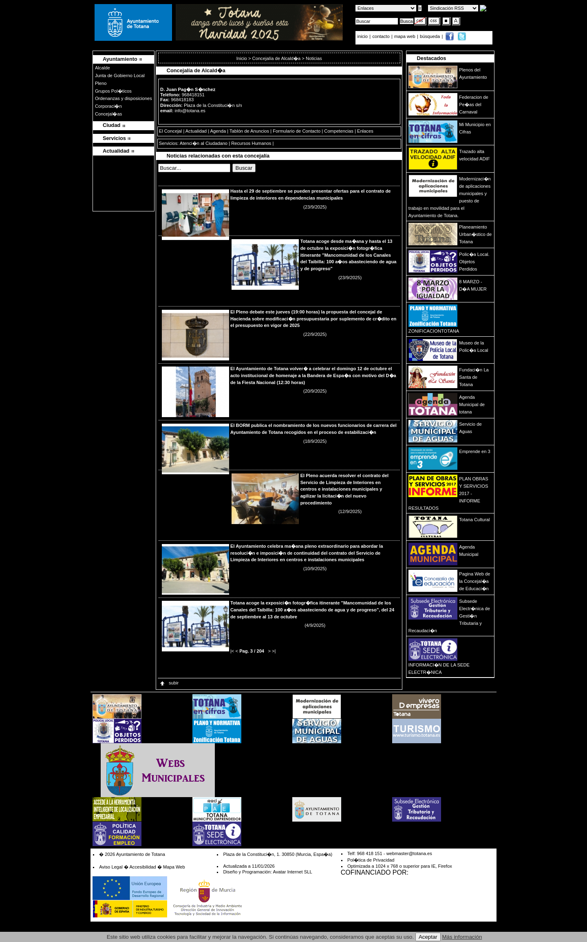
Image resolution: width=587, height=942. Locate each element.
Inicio (242, 58)
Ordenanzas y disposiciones (123, 98)
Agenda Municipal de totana (472, 404)
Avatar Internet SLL (292, 871)
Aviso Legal (111, 866)
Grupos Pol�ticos (113, 91)
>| (274, 651)
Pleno (101, 83)
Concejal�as (108, 113)
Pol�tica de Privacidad (370, 860)
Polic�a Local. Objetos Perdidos (474, 261)
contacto (380, 36)
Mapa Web (174, 866)
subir (169, 682)
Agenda (218, 131)
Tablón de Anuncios (249, 131)
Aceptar (428, 937)
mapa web (405, 36)
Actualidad (196, 131)
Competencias (338, 131)
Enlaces (365, 131)
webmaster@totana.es (409, 853)
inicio (363, 36)
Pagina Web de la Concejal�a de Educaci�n (474, 581)
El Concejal (170, 131)
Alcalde (102, 67)
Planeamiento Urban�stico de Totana (475, 234)
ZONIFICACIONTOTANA (433, 331)
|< (232, 651)
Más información (462, 937)
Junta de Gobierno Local (120, 75)
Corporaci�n (108, 106)
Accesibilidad (142, 866)
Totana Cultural (474, 519)
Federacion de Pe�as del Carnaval (473, 104)
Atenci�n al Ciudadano (203, 143)
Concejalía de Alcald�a (276, 58)
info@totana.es (190, 110)
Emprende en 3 (474, 451)
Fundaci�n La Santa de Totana (474, 377)
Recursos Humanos (251, 143)
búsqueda (430, 36)
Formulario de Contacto (296, 131)
